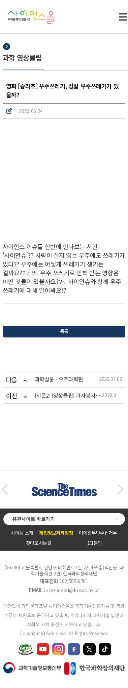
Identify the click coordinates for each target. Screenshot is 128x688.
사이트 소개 (22, 532)
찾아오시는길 (39, 542)
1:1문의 (94, 542)
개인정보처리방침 (56, 532)
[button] (4, 489)
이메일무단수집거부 (98, 532)
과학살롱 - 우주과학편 (59, 379)
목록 (64, 331)
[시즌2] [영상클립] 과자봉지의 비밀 (68, 395)
